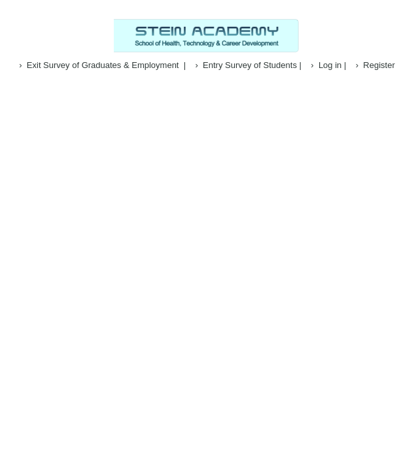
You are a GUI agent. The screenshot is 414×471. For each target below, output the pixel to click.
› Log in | (328, 65)
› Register (375, 65)
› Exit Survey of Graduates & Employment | (102, 65)
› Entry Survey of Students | (249, 65)
